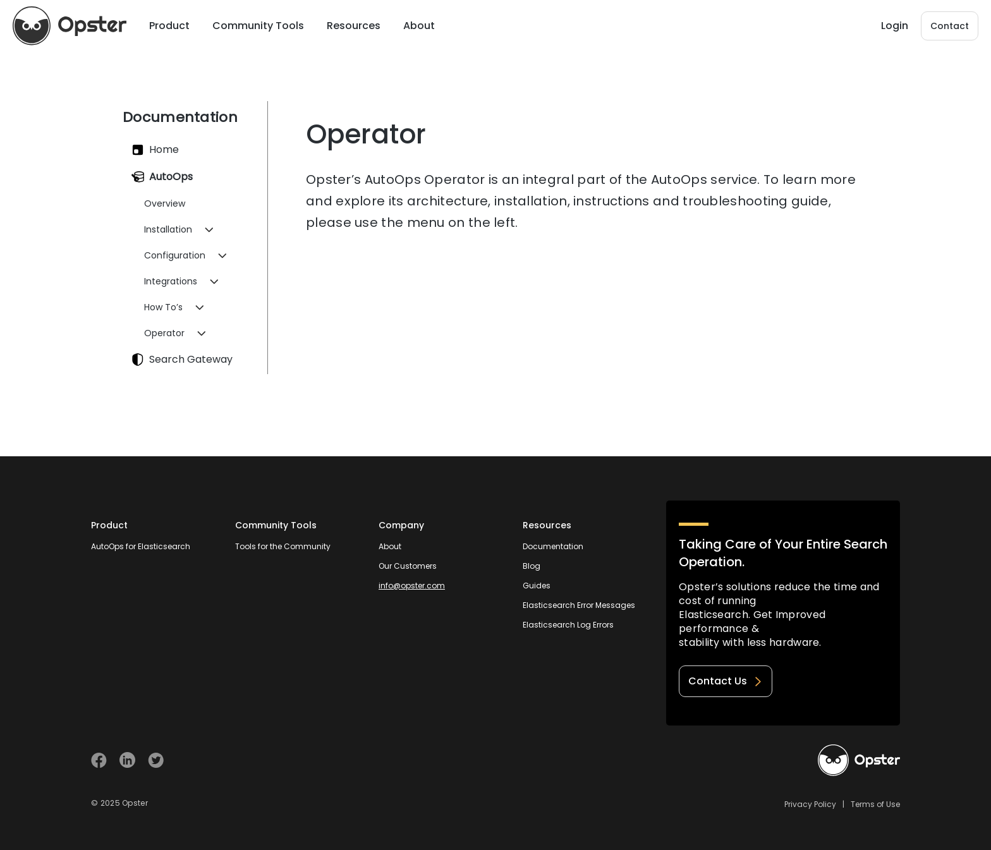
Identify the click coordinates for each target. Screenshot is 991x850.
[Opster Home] (69, 26)
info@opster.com (412, 585)
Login (894, 25)
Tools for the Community (283, 546)
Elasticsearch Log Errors (568, 624)
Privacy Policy (810, 804)
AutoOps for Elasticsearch (140, 546)
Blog (531, 566)
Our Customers (408, 566)
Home (155, 149)
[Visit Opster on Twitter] (156, 760)
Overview (164, 203)
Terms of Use (875, 804)
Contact (949, 26)
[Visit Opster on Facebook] (99, 760)
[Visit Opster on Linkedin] (127, 760)
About (390, 546)
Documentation (553, 546)
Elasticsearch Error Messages (579, 605)
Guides (536, 585)
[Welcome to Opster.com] (859, 760)
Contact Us (725, 681)
